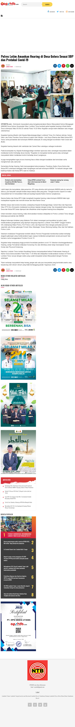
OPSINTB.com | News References (36, 722)
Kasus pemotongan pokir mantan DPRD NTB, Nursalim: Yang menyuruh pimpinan (14, 522)
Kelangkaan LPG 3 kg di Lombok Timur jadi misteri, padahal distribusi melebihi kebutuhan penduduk (15, 550)
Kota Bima (61, 673)
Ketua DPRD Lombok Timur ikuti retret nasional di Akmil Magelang (37, 182)
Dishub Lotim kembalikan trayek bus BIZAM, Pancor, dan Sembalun (13, 182)
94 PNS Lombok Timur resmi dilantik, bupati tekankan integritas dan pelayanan (12, 569)
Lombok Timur (9, 67)
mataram (22, 673)
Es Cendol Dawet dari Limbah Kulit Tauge (14, 531)
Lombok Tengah (15, 673)
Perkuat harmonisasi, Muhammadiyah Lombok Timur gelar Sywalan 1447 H (17, 513)
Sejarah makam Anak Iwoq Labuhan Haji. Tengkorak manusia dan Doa (14, 578)
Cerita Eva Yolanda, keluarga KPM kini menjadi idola (15, 479)
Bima (65, 673)
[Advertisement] (37, 35)
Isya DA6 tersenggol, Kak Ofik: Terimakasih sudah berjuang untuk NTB (16, 473)
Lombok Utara (54, 673)
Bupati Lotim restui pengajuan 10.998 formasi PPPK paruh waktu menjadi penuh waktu (14, 540)
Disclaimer (57, 719)
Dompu (47, 673)
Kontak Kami (30, 719)
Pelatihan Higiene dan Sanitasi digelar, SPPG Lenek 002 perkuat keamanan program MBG (13, 560)
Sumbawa (42, 673)
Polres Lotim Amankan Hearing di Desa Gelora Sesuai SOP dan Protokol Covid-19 (37, 58)
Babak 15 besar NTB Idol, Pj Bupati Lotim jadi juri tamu (16, 468)
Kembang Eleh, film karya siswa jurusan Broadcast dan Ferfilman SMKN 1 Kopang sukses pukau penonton (15, 461)
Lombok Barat (35, 673)
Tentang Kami (19, 719)
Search (42, 4)
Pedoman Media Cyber (44, 719)
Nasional (28, 673)
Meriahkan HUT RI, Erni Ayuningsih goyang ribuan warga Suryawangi (16, 484)
